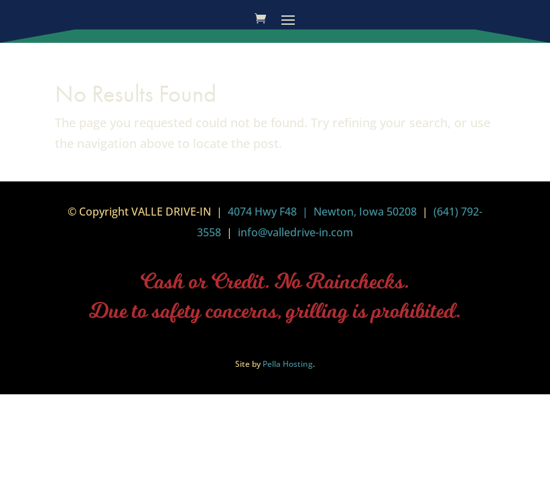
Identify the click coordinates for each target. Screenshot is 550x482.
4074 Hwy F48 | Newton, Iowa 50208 (322, 211)
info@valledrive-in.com (294, 232)
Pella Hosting (288, 364)
